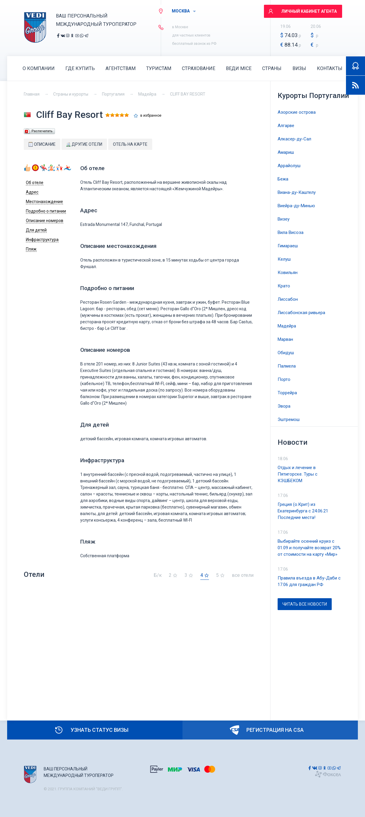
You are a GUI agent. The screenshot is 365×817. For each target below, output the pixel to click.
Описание (42, 144)
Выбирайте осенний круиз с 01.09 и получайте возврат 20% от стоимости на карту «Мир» (309, 548)
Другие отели (84, 144)
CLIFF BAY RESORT (187, 94)
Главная (32, 94)
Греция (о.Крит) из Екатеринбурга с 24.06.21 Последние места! (303, 511)
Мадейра (147, 94)
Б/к (158, 575)
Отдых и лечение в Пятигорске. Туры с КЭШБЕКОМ (297, 474)
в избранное (150, 116)
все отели (243, 575)
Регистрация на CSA (267, 730)
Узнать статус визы (91, 730)
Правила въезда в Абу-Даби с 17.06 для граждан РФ (309, 581)
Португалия (113, 94)
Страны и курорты (70, 94)
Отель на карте (130, 144)
